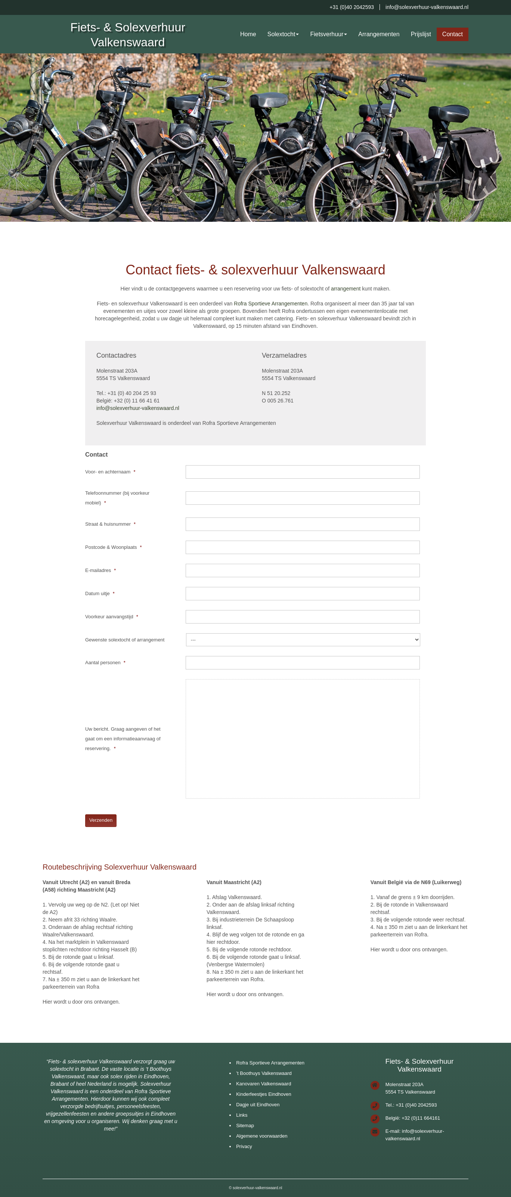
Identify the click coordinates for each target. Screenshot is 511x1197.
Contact (452, 34)
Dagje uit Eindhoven (257, 1104)
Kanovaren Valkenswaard (263, 1083)
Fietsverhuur (326, 34)
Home (248, 34)
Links (241, 1115)
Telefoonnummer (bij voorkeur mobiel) (117, 498)
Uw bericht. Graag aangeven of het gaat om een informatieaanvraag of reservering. (123, 738)
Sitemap (245, 1125)
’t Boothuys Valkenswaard (264, 1073)
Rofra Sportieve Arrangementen (270, 304)
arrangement (345, 289)
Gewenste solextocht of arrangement (124, 640)
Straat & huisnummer (110, 524)
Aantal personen (105, 662)
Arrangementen (378, 34)
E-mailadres (100, 570)
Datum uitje (100, 593)
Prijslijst (421, 34)
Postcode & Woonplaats (113, 547)
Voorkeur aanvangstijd (111, 616)
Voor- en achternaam (110, 472)
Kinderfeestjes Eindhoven (263, 1094)
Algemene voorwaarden (261, 1136)
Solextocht (281, 34)
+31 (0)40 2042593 (351, 7)
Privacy (244, 1146)
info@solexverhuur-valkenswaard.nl (426, 7)
